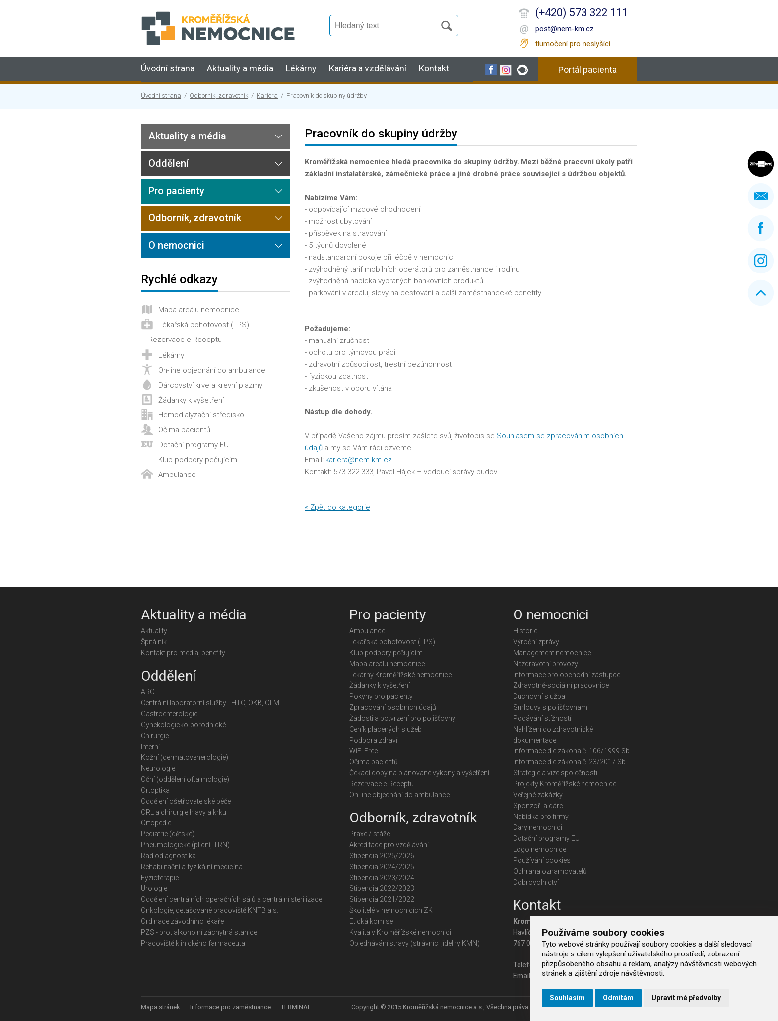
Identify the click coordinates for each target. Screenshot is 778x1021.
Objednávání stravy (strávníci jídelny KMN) (414, 943)
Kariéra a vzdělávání (367, 68)
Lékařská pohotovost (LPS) (203, 324)
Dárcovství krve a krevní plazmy (210, 385)
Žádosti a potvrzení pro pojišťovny (402, 718)
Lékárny (301, 68)
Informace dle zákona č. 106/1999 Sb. (572, 751)
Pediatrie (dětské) (167, 834)
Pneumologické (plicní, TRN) (185, 845)
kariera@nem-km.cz (358, 459)
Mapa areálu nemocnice (198, 309)
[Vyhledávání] (387, 25)
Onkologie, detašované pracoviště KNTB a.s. (209, 910)
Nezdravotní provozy (545, 664)
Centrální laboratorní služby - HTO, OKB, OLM (210, 703)
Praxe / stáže (369, 834)
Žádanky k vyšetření (191, 400)
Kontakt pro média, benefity (183, 653)
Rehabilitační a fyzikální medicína (192, 867)
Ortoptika (155, 790)
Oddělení (168, 163)
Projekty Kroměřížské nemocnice (564, 784)
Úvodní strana (167, 68)
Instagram (761, 260)
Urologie (154, 888)
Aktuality (154, 631)
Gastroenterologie (169, 714)
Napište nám (761, 196)
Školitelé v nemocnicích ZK (391, 910)
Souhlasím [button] (567, 998)
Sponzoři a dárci (539, 806)
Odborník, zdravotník (219, 95)
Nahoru (761, 293)
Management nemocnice (552, 653)
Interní (150, 746)
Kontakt (434, 68)
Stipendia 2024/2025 (381, 867)
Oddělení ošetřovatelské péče (186, 801)
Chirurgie (155, 736)
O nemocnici (176, 245)
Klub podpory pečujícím (197, 459)
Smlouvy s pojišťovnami (551, 707)
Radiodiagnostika (168, 856)
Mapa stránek (160, 1007)
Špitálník (154, 642)
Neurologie (158, 768)
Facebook (761, 228)
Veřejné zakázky (538, 795)
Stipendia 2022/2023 (381, 888)
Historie (525, 631)
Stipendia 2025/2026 (381, 856)
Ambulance (177, 474)
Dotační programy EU (193, 444)
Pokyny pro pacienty (381, 696)
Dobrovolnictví (536, 882)
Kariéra (267, 95)
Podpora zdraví (373, 740)
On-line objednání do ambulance (211, 370)
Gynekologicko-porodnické (183, 725)
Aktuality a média (240, 68)
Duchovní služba (539, 696)
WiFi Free (363, 751)
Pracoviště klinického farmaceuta (193, 943)
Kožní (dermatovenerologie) (184, 757)
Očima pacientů (184, 429)
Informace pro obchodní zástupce (566, 675)
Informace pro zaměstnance (230, 1007)
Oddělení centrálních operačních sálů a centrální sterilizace (231, 899)
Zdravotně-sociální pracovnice (561, 685)
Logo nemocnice (539, 849)
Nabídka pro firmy (541, 816)
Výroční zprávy (536, 642)
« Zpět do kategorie (337, 507)
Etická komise (371, 921)
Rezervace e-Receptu (185, 339)
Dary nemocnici (537, 827)
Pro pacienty (176, 191)
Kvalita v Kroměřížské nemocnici (400, 932)
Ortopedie (156, 823)
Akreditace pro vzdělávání (389, 845)
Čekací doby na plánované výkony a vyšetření (419, 773)
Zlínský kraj (761, 164)
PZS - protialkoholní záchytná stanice (199, 932)
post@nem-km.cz (564, 28)
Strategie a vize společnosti (555, 773)
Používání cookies (542, 860)
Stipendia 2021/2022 (381, 899)
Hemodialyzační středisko (201, 414)
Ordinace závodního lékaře (182, 921)
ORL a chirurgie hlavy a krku (183, 812)
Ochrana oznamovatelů (550, 871)
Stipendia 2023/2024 (381, 878)
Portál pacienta (587, 70)
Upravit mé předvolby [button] (686, 998)
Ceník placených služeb (385, 729)
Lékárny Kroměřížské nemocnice (400, 675)
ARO (148, 692)
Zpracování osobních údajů (392, 707)
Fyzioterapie (160, 878)
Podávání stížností (542, 718)
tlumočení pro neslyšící (572, 43)
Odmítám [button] (618, 998)
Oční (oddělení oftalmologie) (185, 779)
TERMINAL (296, 1007)
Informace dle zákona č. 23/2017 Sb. (570, 762)
